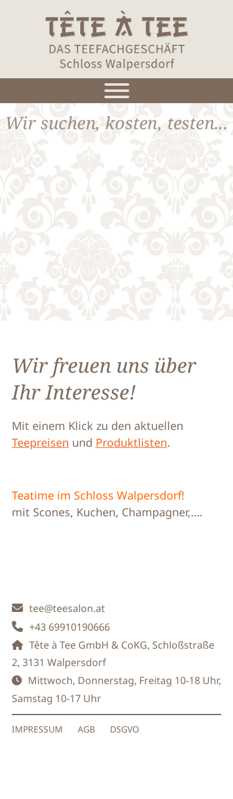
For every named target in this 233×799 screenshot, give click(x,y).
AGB (86, 729)
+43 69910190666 (69, 627)
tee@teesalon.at (67, 608)
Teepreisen (40, 442)
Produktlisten (131, 442)
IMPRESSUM (37, 729)
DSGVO (124, 729)
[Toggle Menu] (116, 90)
